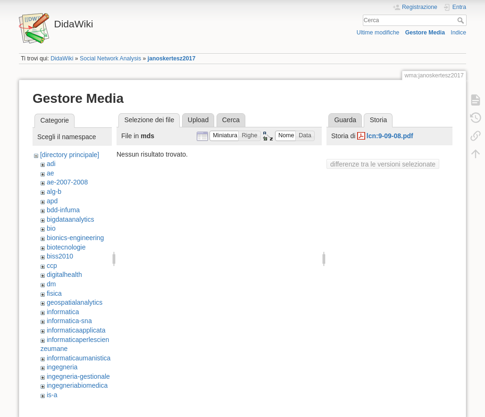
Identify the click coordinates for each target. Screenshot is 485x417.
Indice (458, 32)
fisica (54, 293)
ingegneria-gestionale (78, 376)
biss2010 (60, 256)
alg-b (54, 191)
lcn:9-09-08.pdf (390, 136)
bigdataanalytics (70, 219)
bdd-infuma (63, 210)
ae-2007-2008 (67, 182)
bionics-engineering (75, 238)
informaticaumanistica (78, 358)
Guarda (345, 120)
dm (51, 284)
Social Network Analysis (110, 58)
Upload (198, 120)
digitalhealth (64, 274)
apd (52, 201)
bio (51, 228)
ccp (52, 265)
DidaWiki (61, 58)
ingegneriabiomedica (77, 385)
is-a (52, 395)
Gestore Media (425, 32)
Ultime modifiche (378, 32)
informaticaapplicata (76, 330)
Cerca (461, 20)
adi (51, 163)
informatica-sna (69, 321)
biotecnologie (66, 247)
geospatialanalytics (74, 302)
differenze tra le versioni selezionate (382, 164)
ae (50, 173)
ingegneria (62, 367)
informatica (63, 312)
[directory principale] (69, 154)
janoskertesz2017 (171, 58)
